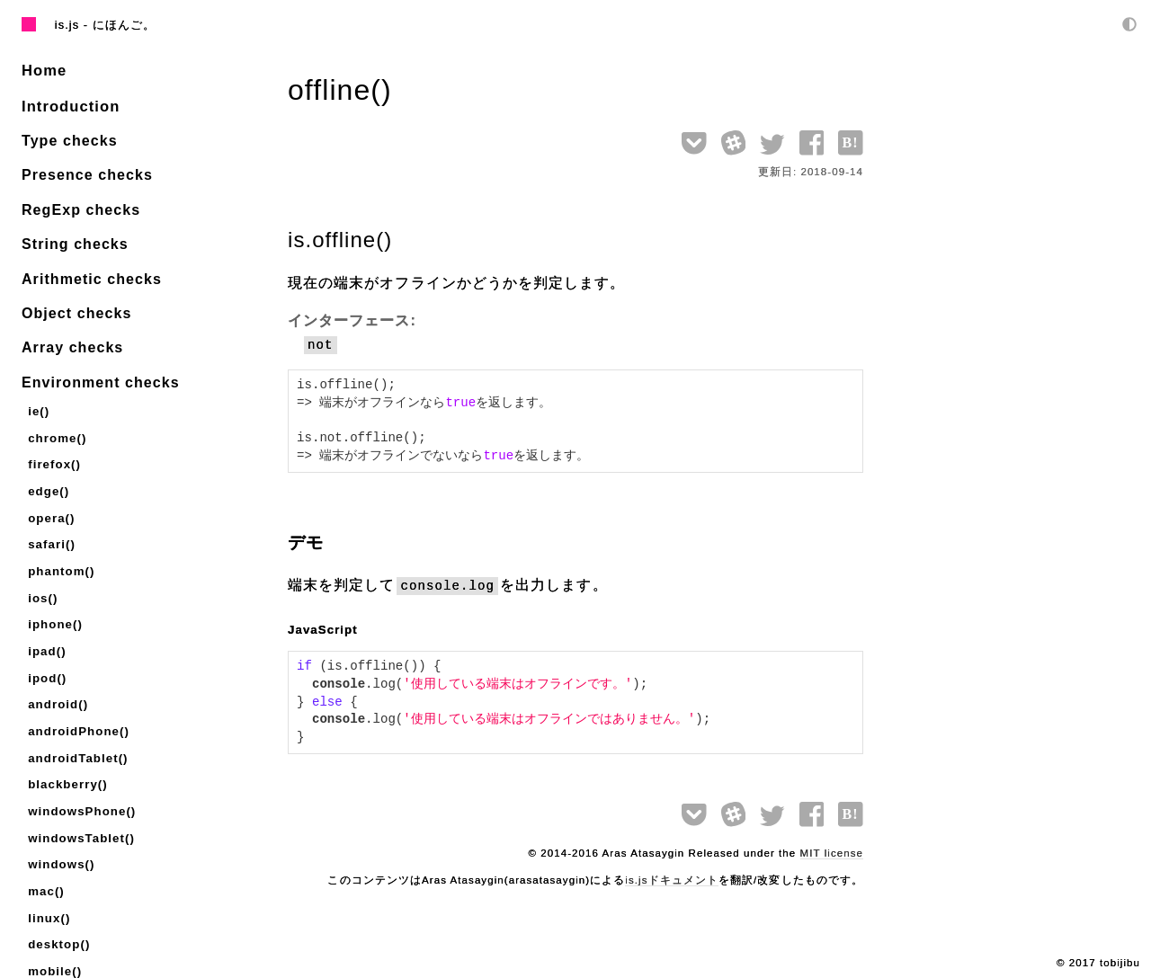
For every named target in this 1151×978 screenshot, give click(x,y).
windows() (60, 846)
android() (57, 691)
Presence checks (87, 173)
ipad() (46, 640)
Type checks (70, 139)
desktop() (58, 923)
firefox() (53, 460)
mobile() (54, 949)
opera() (51, 512)
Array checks (72, 345)
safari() (51, 537)
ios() (42, 589)
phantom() (60, 563)
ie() (38, 408)
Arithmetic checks (92, 277)
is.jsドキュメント (671, 880)
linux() (48, 898)
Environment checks (101, 380)
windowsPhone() (80, 795)
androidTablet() (76, 744)
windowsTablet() (79, 821)
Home (44, 69)
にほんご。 (124, 24)
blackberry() (66, 769)
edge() (48, 486)
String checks (75, 242)
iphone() (54, 614)
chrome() (56, 434)
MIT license (831, 853)
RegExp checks (81, 208)
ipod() (47, 666)
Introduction (69, 104)
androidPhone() (77, 718)
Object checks (76, 311)
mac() (45, 872)
